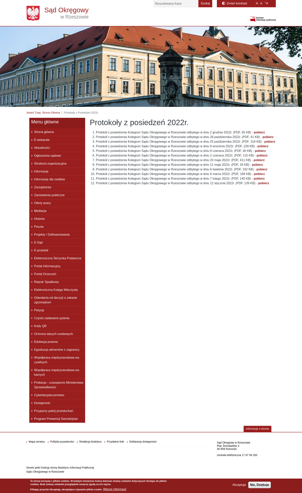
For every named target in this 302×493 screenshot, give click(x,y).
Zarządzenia (42, 187)
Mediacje (40, 211)
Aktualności (42, 147)
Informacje (41, 171)
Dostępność (42, 403)
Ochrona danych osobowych (53, 334)
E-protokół (41, 250)
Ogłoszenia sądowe (47, 155)
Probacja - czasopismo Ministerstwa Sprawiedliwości (58, 385)
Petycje (39, 310)
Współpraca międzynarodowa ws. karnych (57, 372)
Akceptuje (239, 485)
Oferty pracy (42, 203)
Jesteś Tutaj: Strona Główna (43, 112)
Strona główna (44, 132)
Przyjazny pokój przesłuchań (53, 411)
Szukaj (205, 3)
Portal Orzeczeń (45, 274)
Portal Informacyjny (47, 266)
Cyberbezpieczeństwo (49, 395)
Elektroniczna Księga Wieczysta (56, 289)
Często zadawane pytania (51, 318)
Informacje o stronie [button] (257, 428)
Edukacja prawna (46, 341)
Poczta (39, 226)
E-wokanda (41, 139)
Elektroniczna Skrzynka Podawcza (57, 258)
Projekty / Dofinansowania (52, 234)
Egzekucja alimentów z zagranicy (57, 349)
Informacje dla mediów (49, 179)
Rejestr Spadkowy (46, 282)
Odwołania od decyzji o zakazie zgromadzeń (55, 300)
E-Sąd (38, 242)
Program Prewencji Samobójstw (56, 418)
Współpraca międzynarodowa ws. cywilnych (57, 360)
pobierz (263, 183)
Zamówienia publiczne (49, 195)
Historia (39, 218)
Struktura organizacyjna (50, 163)
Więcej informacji (114, 489)
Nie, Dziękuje (259, 485)
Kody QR (40, 326)
